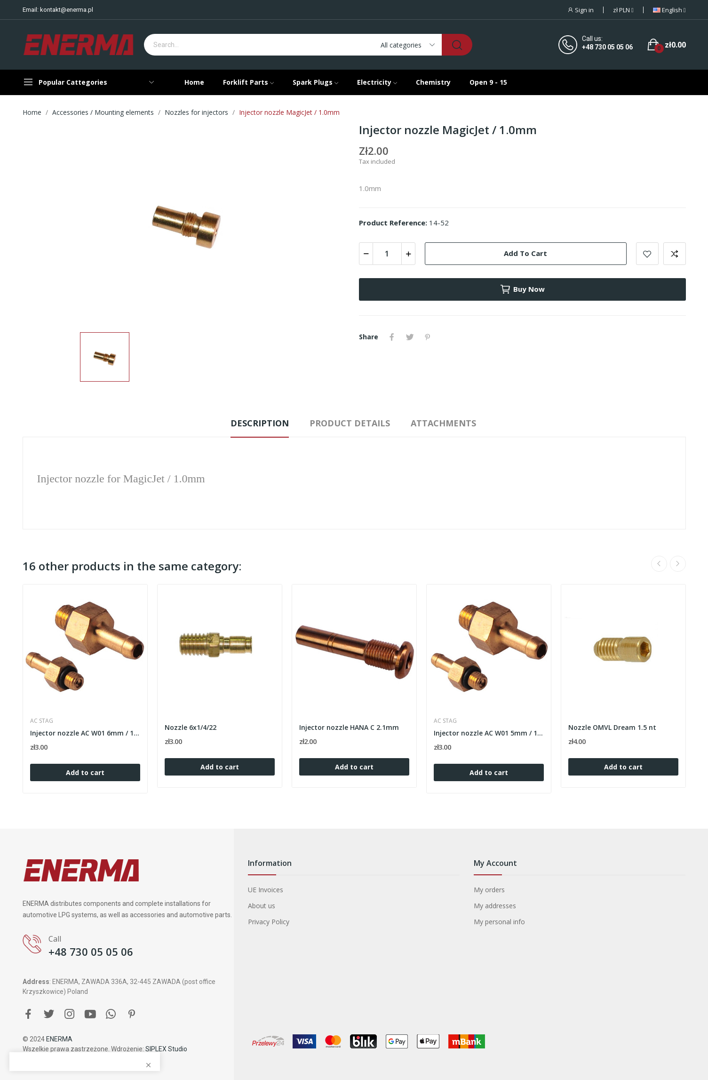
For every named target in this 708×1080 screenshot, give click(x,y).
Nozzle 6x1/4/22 (190, 727)
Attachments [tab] (443, 423)
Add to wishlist (647, 253)
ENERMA (59, 1039)
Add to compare (674, 253)
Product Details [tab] (350, 423)
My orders (489, 889)
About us (261, 905)
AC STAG (41, 721)
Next (678, 564)
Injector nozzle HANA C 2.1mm (349, 727)
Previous (659, 564)
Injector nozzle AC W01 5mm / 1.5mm (489, 732)
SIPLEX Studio (166, 1049)
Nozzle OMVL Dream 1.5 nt (612, 727)
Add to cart (525, 253)
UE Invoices (265, 889)
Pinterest (428, 337)
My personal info (499, 921)
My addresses (495, 905)
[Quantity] (387, 253)
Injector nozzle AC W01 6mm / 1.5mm (85, 732)
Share (392, 337)
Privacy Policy (268, 921)
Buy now (522, 289)
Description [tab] (260, 423)
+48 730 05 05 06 (607, 47)
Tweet (410, 337)
